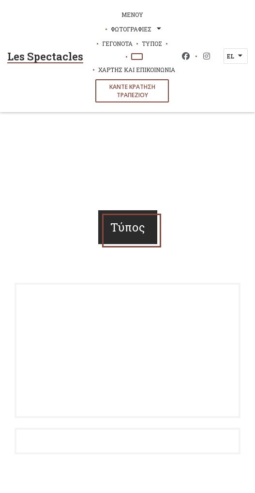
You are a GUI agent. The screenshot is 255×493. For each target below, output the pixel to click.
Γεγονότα (117, 43)
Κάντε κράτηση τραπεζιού (132, 91)
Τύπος (152, 43)
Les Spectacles (45, 56)
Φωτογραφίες (137, 29)
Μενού (132, 14)
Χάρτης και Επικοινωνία (136, 69)
